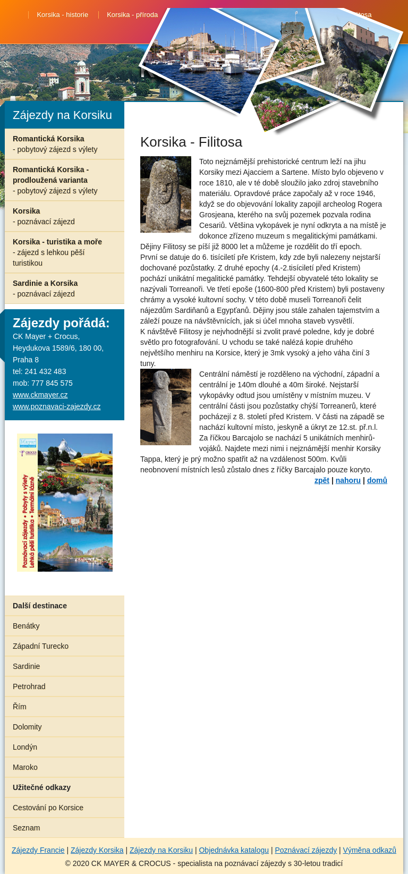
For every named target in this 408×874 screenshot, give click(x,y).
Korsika (44, 216)
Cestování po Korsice (48, 807)
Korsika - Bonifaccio (271, 15)
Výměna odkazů (369, 850)
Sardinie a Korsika (45, 288)
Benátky (26, 626)
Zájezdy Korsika (97, 850)
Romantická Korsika (55, 144)
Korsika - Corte (199, 15)
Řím (20, 706)
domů (377, 480)
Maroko (25, 767)
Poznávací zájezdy (306, 850)
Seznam (26, 828)
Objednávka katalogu (234, 850)
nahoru (348, 480)
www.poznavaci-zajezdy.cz (56, 406)
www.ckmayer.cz (40, 395)
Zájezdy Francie (38, 850)
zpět (321, 480)
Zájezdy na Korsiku (161, 850)
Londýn (25, 747)
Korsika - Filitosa (345, 15)
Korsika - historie (62, 15)
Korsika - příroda (132, 15)
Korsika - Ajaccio (204, 28)
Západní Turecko (41, 646)
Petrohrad (29, 686)
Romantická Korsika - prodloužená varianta (55, 180)
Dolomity (27, 727)
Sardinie (26, 666)
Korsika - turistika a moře (57, 252)
